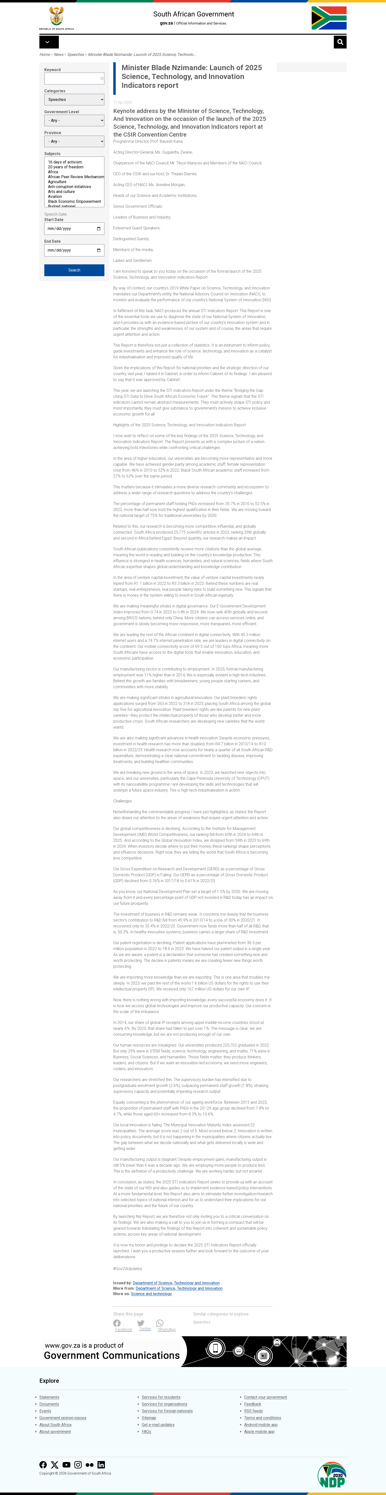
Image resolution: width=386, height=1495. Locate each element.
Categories (54, 91)
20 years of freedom (74, 167)
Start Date (54, 219)
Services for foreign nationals (167, 1411)
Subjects (52, 153)
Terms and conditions (262, 1417)
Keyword (52, 69)
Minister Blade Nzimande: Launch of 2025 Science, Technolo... (142, 54)
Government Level (61, 112)
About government (55, 1431)
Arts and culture (74, 191)
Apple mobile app (259, 1431)
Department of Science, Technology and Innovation (176, 1283)
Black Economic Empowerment (74, 201)
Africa (74, 172)
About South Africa (55, 1424)
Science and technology (151, 1293)
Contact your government (265, 1397)
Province (52, 132)
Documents (49, 1404)
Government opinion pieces (62, 1417)
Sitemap (149, 1417)
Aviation (74, 196)
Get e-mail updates (158, 1424)
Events (45, 1411)
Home (44, 54)
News (58, 54)
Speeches (75, 54)
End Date (52, 241)
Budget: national (74, 206)
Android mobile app (261, 1424)
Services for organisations (164, 1404)
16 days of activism (74, 162)
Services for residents (161, 1397)
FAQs (146, 1431)
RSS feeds (253, 1411)
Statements (49, 1397)
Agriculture (74, 181)
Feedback (252, 1404)
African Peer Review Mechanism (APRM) (74, 177)
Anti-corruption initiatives (74, 186)
